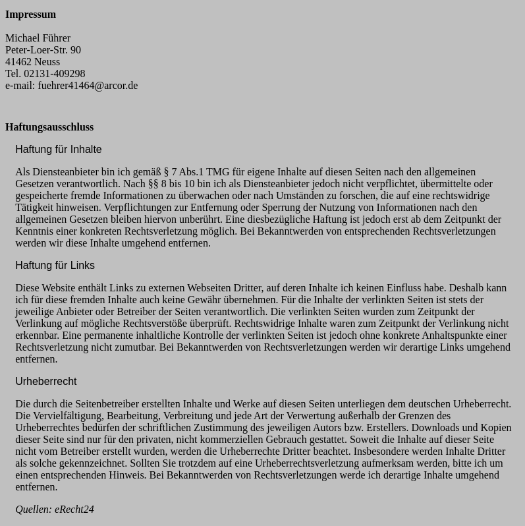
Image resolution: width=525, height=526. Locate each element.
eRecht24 (74, 509)
